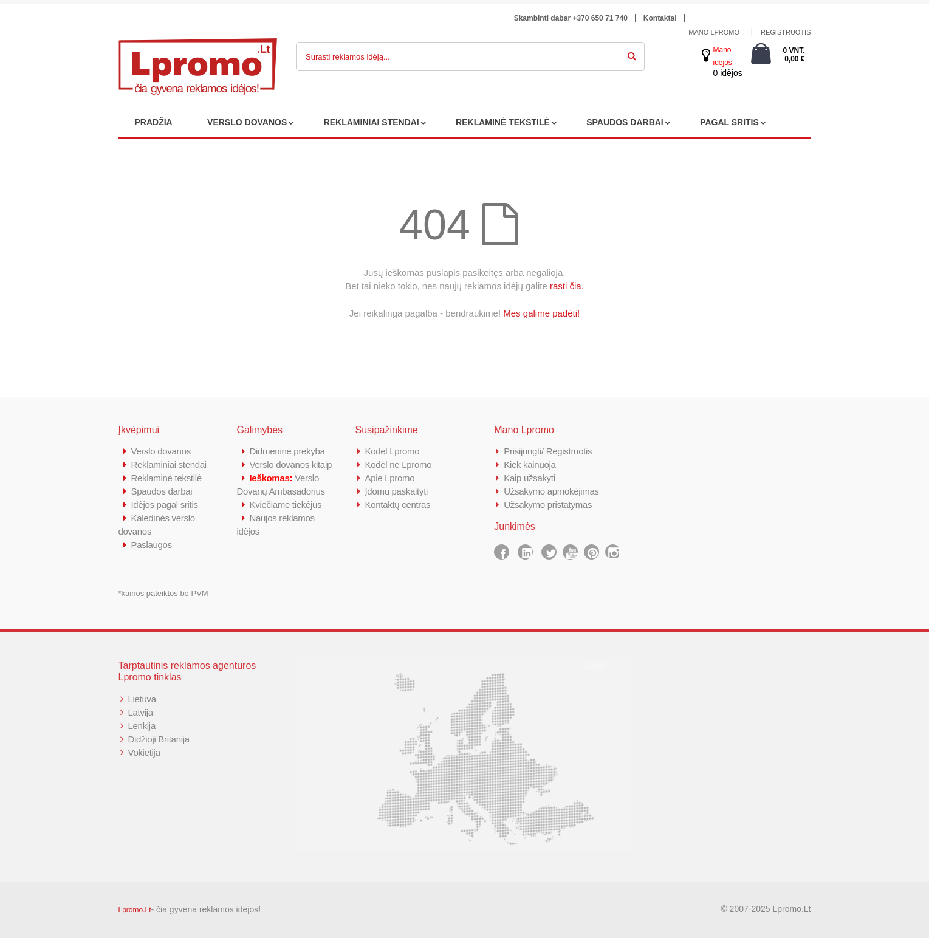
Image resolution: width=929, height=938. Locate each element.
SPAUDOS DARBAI (624, 122)
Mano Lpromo (713, 32)
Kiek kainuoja (529, 464)
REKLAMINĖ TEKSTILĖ (503, 122)
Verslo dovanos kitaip (291, 464)
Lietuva (142, 699)
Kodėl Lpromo (392, 451)
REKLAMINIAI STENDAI (371, 122)
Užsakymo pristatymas (548, 504)
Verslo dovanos (161, 451)
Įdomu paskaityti (396, 491)
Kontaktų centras (398, 504)
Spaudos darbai (162, 491)
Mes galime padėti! (541, 313)
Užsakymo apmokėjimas (551, 491)
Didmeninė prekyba (287, 451)
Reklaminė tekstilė (166, 478)
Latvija (140, 712)
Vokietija (144, 752)
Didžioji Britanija (159, 739)
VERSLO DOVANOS (247, 122)
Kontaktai (660, 18)
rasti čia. (567, 286)
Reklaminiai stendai (169, 464)
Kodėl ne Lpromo (398, 464)
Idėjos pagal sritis (164, 504)
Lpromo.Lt (134, 910)
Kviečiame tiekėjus (286, 504)
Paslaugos (151, 544)
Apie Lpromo (390, 478)
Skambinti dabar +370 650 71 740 (571, 18)
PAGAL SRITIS (729, 122)
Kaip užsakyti (529, 478)
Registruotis (786, 32)
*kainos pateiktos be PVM (163, 593)
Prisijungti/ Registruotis (548, 451)
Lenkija (142, 726)
